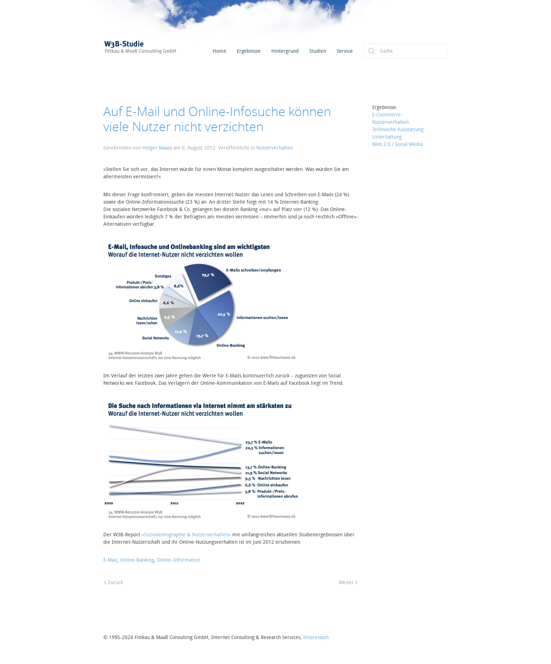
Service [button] (345, 51)
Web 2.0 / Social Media (397, 144)
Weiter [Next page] (348, 583)
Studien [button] (317, 51)
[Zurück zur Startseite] (149, 51)
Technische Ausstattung (397, 130)
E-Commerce (386, 115)
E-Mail (110, 560)
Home (219, 51)
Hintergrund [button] (285, 51)
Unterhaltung (387, 137)
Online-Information (178, 560)
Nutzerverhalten (274, 148)
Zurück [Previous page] (113, 583)
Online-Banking (137, 560)
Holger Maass (157, 148)
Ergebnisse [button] (249, 51)
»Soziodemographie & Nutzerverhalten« (186, 535)
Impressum (316, 637)
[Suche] (405, 51)
